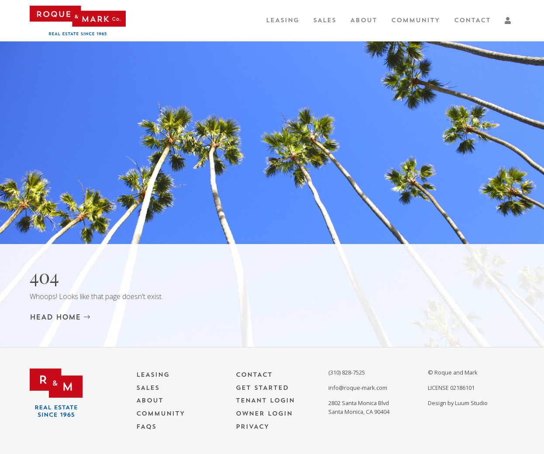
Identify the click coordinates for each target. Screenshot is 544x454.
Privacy (252, 426)
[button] (509, 20)
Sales (324, 20)
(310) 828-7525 (346, 372)
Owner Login (264, 413)
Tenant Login (265, 400)
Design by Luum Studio (458, 403)
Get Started (262, 388)
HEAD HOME (60, 317)
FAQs (146, 426)
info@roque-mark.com (357, 388)
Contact (472, 20)
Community (415, 20)
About (363, 20)
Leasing (282, 20)
